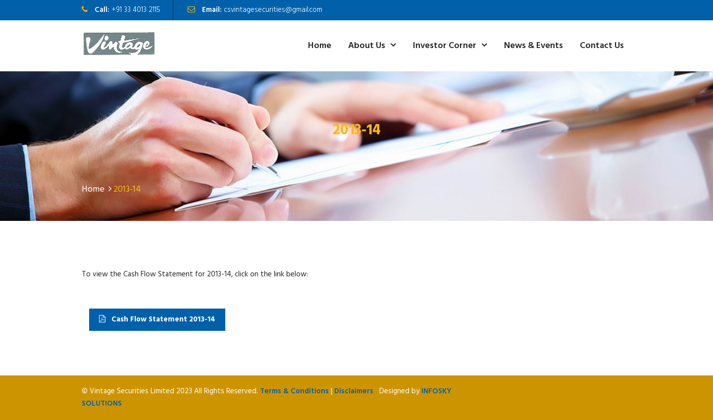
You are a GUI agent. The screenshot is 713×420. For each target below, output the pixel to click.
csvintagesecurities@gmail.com (273, 10)
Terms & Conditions (294, 391)
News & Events (533, 46)
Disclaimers (353, 391)
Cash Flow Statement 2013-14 (157, 319)
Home (319, 46)
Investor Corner (444, 46)
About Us (366, 46)
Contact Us (602, 46)
